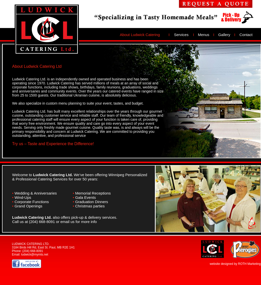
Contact (246, 35)
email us (67, 221)
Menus (203, 35)
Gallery (224, 35)
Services (181, 35)
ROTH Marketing (249, 264)
